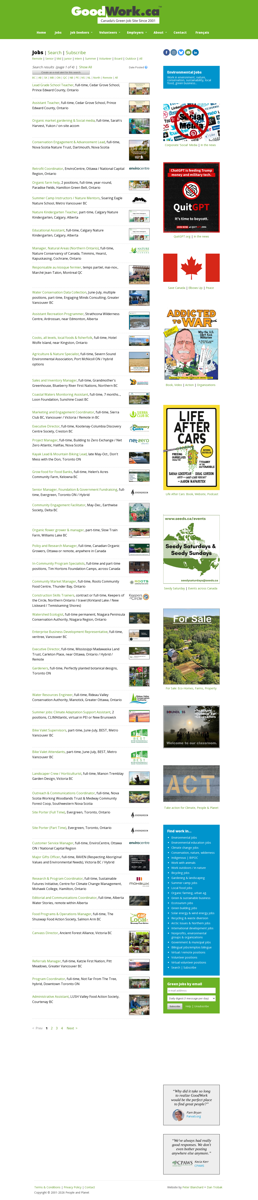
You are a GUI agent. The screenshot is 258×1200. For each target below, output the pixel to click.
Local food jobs (181, 888)
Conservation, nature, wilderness (193, 853)
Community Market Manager (54, 581)
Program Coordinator (48, 979)
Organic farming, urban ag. (189, 893)
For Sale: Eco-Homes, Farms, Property (191, 688)
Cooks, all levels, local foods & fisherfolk (62, 337)
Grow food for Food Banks (52, 472)
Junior (68, 58)
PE (77, 77)
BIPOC (193, 858)
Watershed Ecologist (47, 614)
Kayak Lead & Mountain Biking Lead (59, 454)
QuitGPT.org (182, 236)
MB (52, 77)
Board (118, 58)
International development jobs (192, 928)
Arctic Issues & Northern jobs (190, 923)
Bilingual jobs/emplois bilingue (191, 947)
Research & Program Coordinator (57, 878)
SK (45, 77)
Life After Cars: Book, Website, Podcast (192, 494)
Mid (59, 58)
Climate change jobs (185, 847)
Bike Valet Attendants (48, 752)
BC (34, 77)
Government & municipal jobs (191, 942)
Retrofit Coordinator (47, 168)
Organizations (206, 385)
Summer (90, 58)
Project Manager (45, 440)
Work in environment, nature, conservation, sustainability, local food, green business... (189, 80)
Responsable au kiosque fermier (56, 267)
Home (41, 32)
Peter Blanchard (192, 1187)
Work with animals (183, 863)
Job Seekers (79, 32)
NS (83, 77)
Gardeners (40, 668)
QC (65, 77)
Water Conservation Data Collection (59, 292)
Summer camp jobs (184, 883)
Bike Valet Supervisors (49, 730)
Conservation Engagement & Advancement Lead (68, 142)
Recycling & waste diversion (189, 918)
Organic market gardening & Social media (63, 120)
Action (189, 385)
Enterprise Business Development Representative (70, 632)
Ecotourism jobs (182, 903)
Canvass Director (45, 933)
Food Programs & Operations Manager (61, 914)
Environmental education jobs (191, 842)
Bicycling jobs (180, 873)
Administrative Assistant (50, 996)
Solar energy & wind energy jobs (192, 913)
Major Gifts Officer (46, 857)
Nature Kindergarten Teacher (54, 212)
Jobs (58, 32)
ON (58, 77)
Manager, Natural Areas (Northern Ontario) (65, 248)
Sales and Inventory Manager (54, 380)
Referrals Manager (46, 961)
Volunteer (105, 58)
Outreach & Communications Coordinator (63, 793)
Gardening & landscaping (188, 878)
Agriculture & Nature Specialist (55, 354)
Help (188, 1006)
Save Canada (176, 288)
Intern (78, 58)
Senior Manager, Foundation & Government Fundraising (74, 489)
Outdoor (130, 58)
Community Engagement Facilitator (58, 505)
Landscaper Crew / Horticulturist (56, 773)
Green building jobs (184, 908)
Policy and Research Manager (54, 545)
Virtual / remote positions (188, 952)
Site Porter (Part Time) (49, 828)
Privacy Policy (72, 1187)
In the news (208, 145)
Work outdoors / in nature (188, 868)
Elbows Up (195, 288)
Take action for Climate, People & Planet (191, 808)
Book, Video (174, 385)
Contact (180, 32)
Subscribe (76, 52)
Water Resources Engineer (52, 695)
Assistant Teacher (45, 103)
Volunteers (108, 32)
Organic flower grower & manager (58, 530)
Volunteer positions (184, 957)
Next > (72, 1028)
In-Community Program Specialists (58, 563)
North (96, 77)
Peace (210, 288)
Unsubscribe (201, 1006)
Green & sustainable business (190, 898)
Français (202, 32)
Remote (37, 58)
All (140, 58)
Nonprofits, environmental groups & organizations (188, 935)
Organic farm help (46, 182)
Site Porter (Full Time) (48, 812)
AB (40, 77)
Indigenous (178, 858)
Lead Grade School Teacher (53, 85)
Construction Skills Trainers (53, 595)
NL (89, 77)
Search (54, 52)
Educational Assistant (48, 230)
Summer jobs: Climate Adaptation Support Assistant (71, 712)
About (158, 32)
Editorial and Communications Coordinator (64, 897)
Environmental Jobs (184, 72)
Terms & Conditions (47, 1187)
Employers (135, 32)
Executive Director (46, 426)
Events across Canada (202, 588)
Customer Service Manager (52, 843)
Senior (49, 58)
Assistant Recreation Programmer (58, 314)
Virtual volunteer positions (188, 962)
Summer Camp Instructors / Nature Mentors (66, 198)
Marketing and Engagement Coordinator (63, 412)
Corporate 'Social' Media (181, 145)
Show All (85, 67)
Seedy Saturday (174, 588)
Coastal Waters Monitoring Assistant (60, 394)
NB (71, 77)
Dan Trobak (214, 1187)
